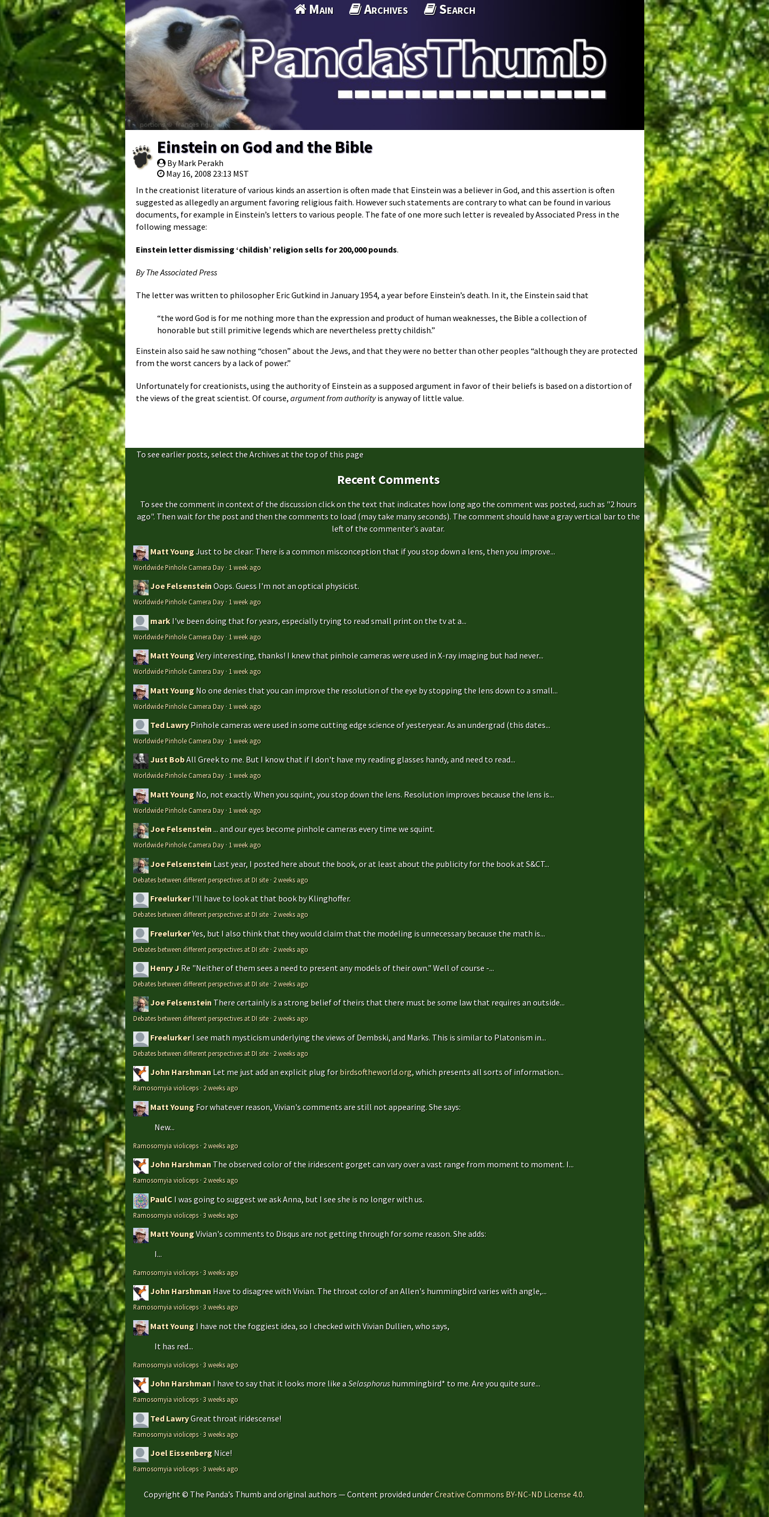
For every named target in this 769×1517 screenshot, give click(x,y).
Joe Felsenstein (181, 585)
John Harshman (180, 1072)
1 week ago (245, 567)
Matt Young (172, 551)
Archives (378, 9)
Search (450, 9)
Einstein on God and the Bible (265, 147)
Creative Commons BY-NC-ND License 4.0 (509, 1494)
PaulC (161, 1199)
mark (160, 621)
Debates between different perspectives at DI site (201, 879)
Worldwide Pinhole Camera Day (178, 567)
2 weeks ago (290, 879)
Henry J (164, 968)
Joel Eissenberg (181, 1452)
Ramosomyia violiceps (165, 1087)
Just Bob (167, 759)
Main (313, 9)
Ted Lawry (169, 725)
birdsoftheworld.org (376, 1072)
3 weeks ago (220, 1215)
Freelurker (170, 898)
